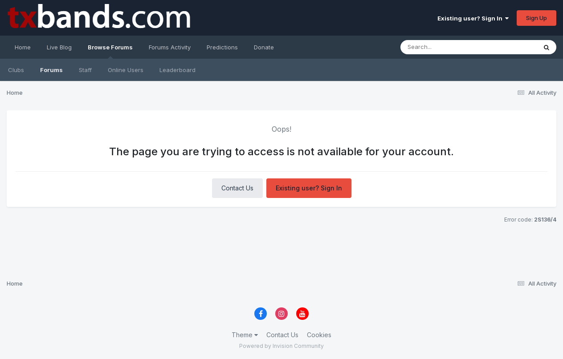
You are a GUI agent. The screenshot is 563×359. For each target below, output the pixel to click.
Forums (51, 69)
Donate (264, 47)
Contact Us (237, 188)
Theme (245, 335)
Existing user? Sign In (473, 18)
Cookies (319, 335)
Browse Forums (110, 51)
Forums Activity (170, 47)
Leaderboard (177, 69)
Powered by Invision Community (281, 346)
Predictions (222, 47)
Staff (85, 69)
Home (23, 47)
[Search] (459, 47)
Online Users (125, 69)
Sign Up (536, 17)
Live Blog (59, 47)
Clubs (16, 69)
